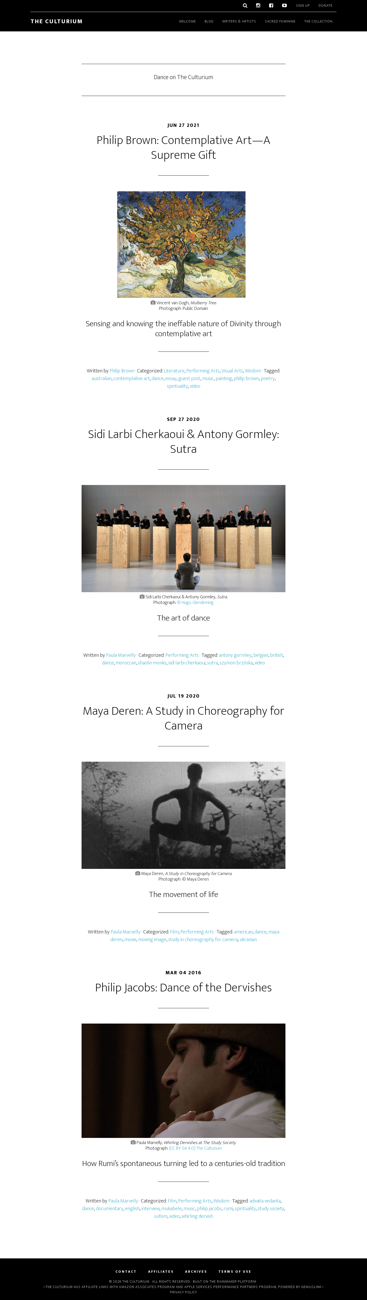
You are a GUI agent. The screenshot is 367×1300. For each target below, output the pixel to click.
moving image (152, 939)
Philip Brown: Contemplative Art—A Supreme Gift (183, 147)
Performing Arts (203, 371)
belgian (260, 655)
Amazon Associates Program (147, 1287)
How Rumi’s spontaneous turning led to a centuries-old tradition (183, 1163)
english (132, 1208)
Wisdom (253, 371)
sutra (212, 663)
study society (271, 1208)
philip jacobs (209, 1208)
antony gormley (235, 655)
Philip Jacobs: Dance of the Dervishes (183, 988)
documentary (109, 1208)
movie (130, 939)
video (195, 386)
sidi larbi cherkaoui (186, 663)
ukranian (248, 939)
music (208, 378)
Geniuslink (311, 1287)
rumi (228, 1208)
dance (158, 378)
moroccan (126, 663)
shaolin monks (152, 663)
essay (171, 378)
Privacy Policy (183, 1292)
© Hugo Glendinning (195, 602)
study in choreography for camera (203, 939)
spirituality (177, 386)
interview (150, 1208)
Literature (174, 371)
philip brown (246, 378)
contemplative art (131, 378)
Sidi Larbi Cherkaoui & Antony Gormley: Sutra (183, 441)
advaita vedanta (265, 1201)
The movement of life (183, 894)
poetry (268, 378)
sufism (160, 1216)
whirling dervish (197, 1216)
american (243, 932)
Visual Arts (232, 371)
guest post (189, 378)
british (276, 655)
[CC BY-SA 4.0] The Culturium (195, 1148)
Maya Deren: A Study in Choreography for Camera (183, 718)
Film (174, 932)
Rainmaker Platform (236, 1281)
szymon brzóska (236, 663)
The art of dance (183, 618)
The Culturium (57, 21)
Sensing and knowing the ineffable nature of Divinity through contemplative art (183, 328)
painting (224, 378)
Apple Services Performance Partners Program (230, 1287)
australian (102, 378)
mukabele (171, 1208)
